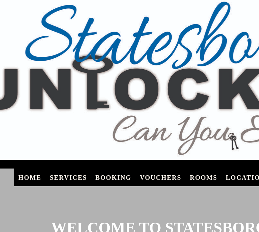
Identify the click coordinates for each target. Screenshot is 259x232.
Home (29, 177)
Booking (113, 177)
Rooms (203, 177)
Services (68, 177)
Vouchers (160, 177)
